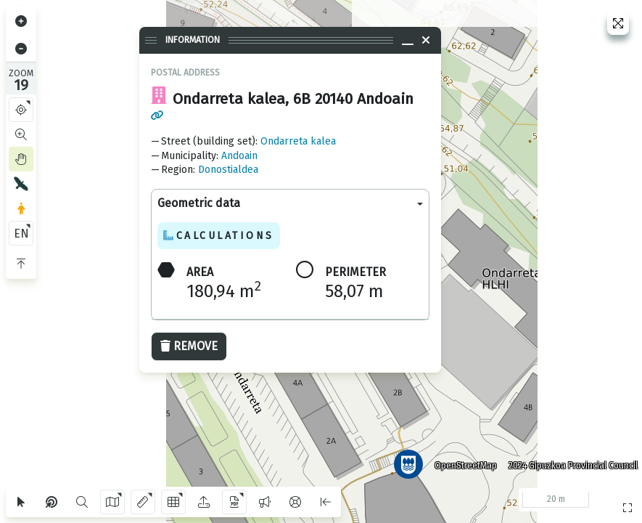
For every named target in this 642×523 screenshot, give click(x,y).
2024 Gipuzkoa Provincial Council (568, 461)
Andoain (239, 156)
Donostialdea (228, 169)
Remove (189, 346)
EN (21, 233)
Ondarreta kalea (298, 141)
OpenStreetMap (461, 461)
